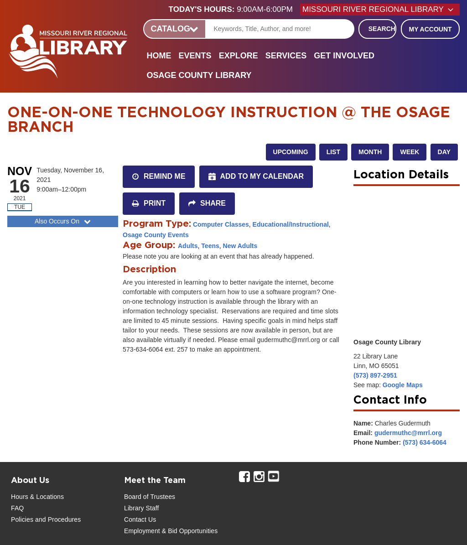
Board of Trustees (149, 496)
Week (409, 152)
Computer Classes (221, 224)
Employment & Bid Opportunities (171, 531)
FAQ (17, 508)
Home (159, 55)
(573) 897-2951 (375, 375)
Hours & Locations (37, 496)
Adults (188, 245)
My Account (430, 29)
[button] (234, 10)
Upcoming (290, 152)
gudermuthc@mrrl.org (408, 432)
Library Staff (141, 508)
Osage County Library (199, 75)
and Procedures (57, 519)
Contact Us (140, 519)
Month (370, 152)
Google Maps (403, 385)
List (333, 152)
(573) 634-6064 (424, 442)
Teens (210, 245)
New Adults (240, 245)
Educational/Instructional (291, 224)
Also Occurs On (64, 221)
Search (381, 28)
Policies (22, 519)
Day (444, 152)
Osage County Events (156, 235)
